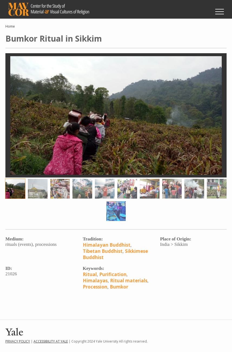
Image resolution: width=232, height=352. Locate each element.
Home (10, 26)
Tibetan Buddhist (102, 251)
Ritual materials (128, 280)
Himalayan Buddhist (106, 245)
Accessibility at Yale (51, 341)
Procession (95, 287)
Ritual (90, 274)
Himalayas (95, 280)
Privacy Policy (17, 341)
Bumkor (119, 287)
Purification (113, 274)
